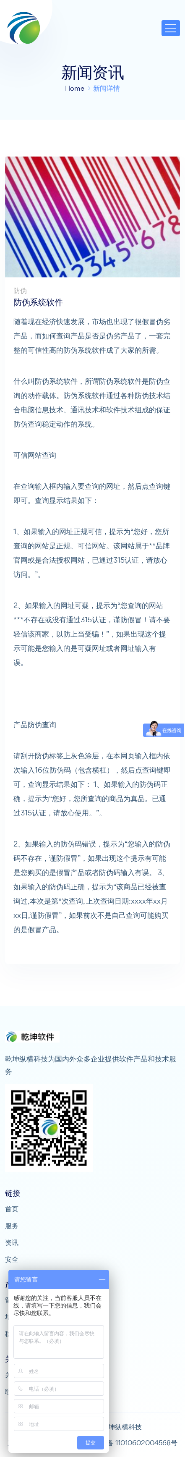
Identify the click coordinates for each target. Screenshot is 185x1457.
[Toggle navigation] (171, 28)
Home (74, 88)
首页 (11, 1208)
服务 (11, 1225)
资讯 (11, 1242)
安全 (11, 1259)
